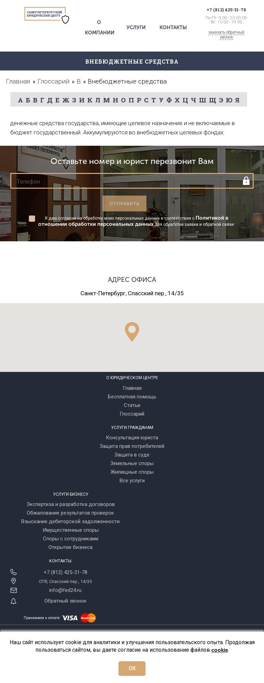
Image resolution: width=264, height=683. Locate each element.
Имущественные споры (71, 530)
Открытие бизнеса (70, 547)
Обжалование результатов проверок (70, 513)
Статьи (132, 405)
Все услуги (132, 480)
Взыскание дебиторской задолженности (70, 521)
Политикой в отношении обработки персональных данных (133, 221)
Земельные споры (132, 463)
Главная (132, 388)
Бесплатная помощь (132, 397)
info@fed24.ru (65, 590)
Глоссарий (132, 414)
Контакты (173, 27)
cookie (219, 650)
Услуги (136, 27)
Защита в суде (132, 455)
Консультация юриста (132, 437)
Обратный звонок (65, 601)
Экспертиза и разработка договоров (70, 504)
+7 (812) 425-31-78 (65, 572)
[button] (132, 332)
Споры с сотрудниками (70, 539)
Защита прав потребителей (132, 446)
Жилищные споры (132, 472)
